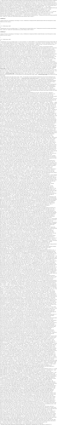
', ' (2, 39)
